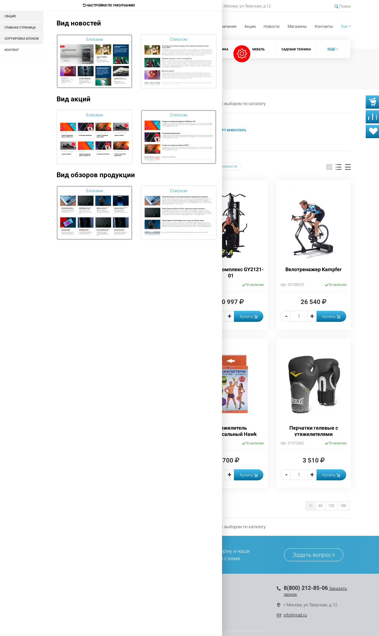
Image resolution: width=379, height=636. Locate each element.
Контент (12, 50)
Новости (271, 26)
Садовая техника (296, 49)
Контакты (324, 26)
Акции (250, 26)
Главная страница (20, 27)
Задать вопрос (314, 554)
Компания (227, 26)
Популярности (223, 166)
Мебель (258, 49)
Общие (10, 16)
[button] (346, 26)
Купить (249, 316)
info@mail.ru (295, 615)
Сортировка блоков (22, 38)
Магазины (297, 26)
